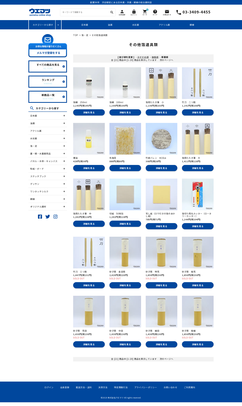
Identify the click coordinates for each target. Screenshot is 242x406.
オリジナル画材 (38, 206)
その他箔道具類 (100, 35)
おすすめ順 (143, 57)
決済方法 (102, 387)
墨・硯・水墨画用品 (40, 153)
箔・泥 (33, 145)
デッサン (34, 183)
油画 (110, 24)
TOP (75, 35)
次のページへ (166, 60)
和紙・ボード (37, 168)
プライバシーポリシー (145, 387)
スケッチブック (38, 176)
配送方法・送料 (84, 387)
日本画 (84, 24)
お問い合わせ (170, 387)
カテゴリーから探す (43, 24)
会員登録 (64, 387)
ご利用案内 (189, 387)
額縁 (192, 24)
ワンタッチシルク (39, 191)
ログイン (49, 387)
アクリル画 (164, 24)
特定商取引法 (121, 387)
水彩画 (135, 24)
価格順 (155, 57)
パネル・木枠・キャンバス (43, 161)
